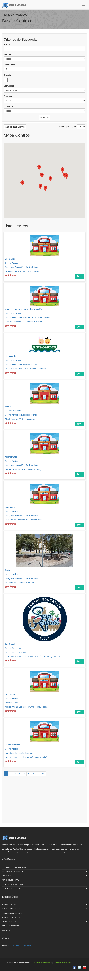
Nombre (7, 44)
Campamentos (8, 876)
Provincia (8, 96)
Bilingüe (7, 75)
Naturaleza (8, 54)
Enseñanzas (9, 65)
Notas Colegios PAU (10, 880)
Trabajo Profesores (11, 909)
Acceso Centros (9, 904)
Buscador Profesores (12, 913)
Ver (79, 276)
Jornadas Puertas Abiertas (14, 867)
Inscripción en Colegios (12, 871)
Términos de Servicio (62, 963)
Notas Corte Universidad (13, 884)
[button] (66, 176)
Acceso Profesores (11, 917)
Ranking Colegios (10, 921)
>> (43, 774)
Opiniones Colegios (10, 926)
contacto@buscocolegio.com (19, 945)
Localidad (8, 106)
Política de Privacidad (43, 963)
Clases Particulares (11, 888)
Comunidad (9, 86)
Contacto (6, 930)
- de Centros (15, 127)
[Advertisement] (44, 800)
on (6, 275)
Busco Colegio (14, 4)
